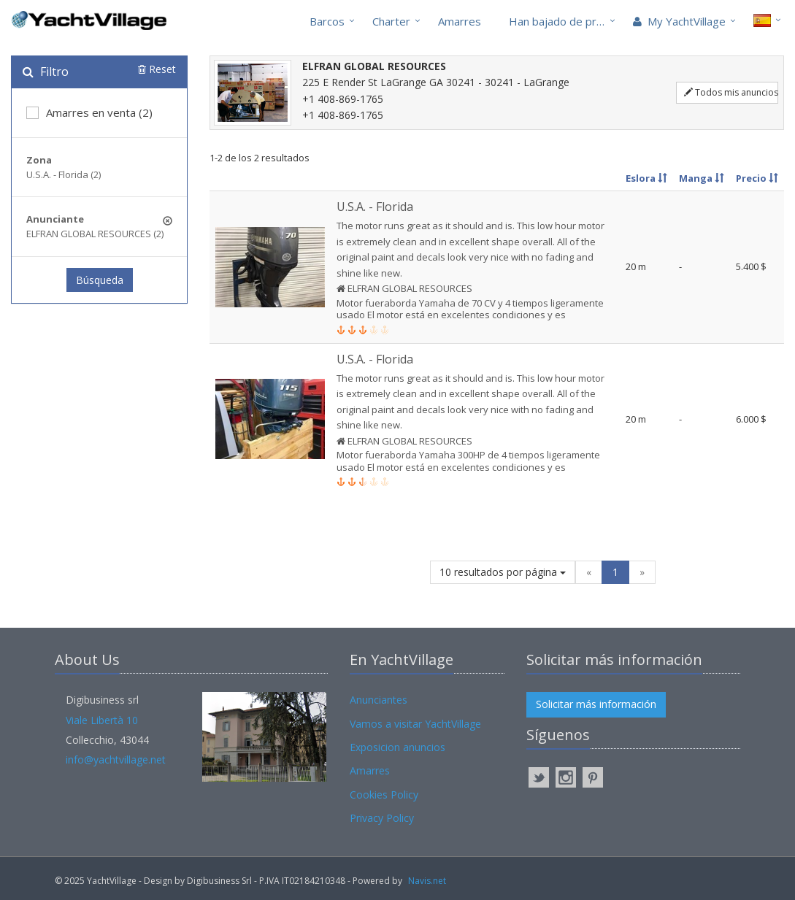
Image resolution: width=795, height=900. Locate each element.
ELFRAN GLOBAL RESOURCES (408, 288)
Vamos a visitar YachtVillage (415, 724)
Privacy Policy (382, 818)
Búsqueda (99, 280)
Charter (391, 21)
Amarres (459, 21)
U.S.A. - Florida (375, 207)
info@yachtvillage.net (116, 759)
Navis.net (427, 880)
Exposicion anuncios (397, 747)
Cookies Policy (384, 794)
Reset (157, 69)
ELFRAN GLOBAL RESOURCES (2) (95, 233)
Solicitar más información (596, 704)
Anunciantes (378, 700)
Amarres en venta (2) (89, 112)
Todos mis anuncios (731, 92)
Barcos (327, 21)
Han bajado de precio (563, 21)
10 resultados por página (502, 572)
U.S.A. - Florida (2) (63, 174)
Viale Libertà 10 (102, 720)
